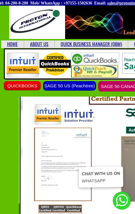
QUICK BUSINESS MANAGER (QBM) (91, 44)
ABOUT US (39, 44)
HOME (12, 44)
